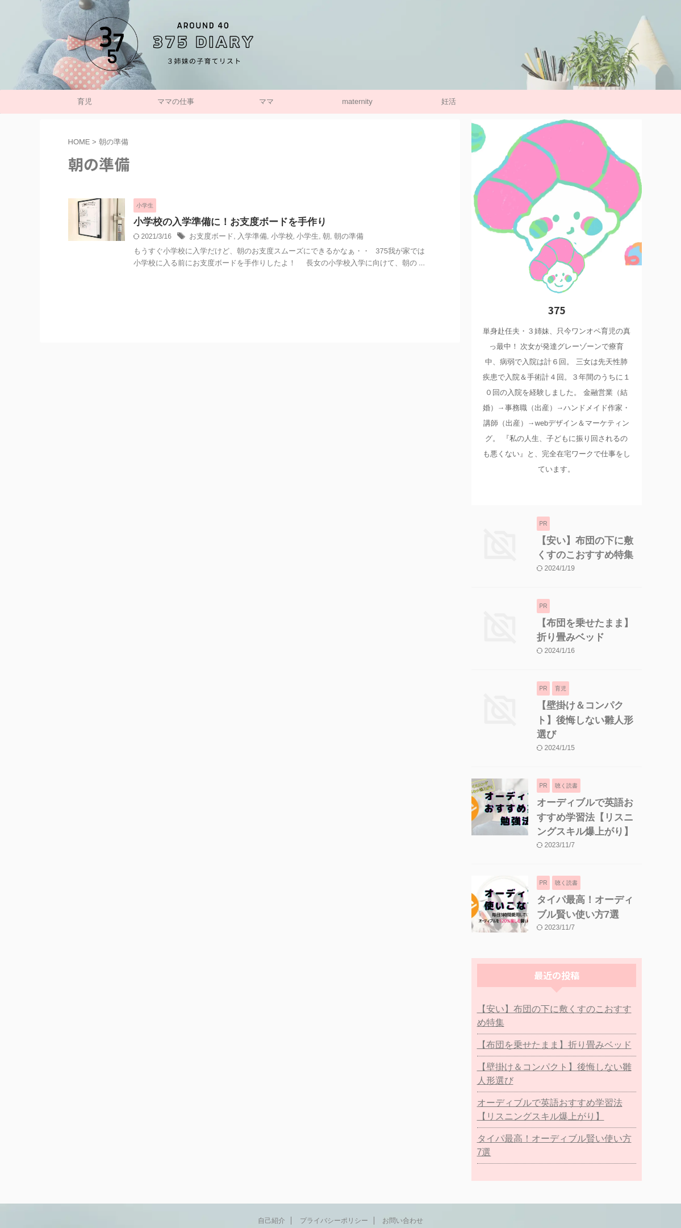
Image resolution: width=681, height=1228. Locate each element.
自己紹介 (271, 1163)
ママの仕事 (175, 101)
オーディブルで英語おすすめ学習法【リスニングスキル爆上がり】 (588, 793)
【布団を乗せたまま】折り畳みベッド (544, 1001)
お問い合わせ (402, 1163)
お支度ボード (209, 238)
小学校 (275, 238)
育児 (84, 101)
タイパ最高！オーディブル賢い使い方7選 (551, 1095)
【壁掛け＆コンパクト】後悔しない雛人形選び (556, 1030)
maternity (357, 101)
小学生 (299, 238)
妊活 (448, 101)
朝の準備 (338, 238)
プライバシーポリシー (334, 1163)
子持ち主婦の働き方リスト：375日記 (340, 1191)
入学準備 (247, 238)
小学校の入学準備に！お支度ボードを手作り (224, 222)
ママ (266, 101)
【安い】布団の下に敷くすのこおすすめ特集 (556, 979)
